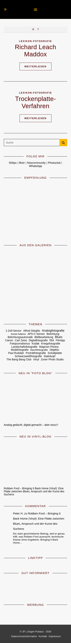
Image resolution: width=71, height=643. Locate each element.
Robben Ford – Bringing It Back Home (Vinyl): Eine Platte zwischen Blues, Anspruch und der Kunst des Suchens (34, 491)
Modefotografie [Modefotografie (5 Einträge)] (20, 349)
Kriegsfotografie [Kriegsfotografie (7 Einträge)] (50, 343)
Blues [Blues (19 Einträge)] (58, 337)
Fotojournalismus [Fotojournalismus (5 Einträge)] (20, 343)
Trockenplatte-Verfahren (35, 102)
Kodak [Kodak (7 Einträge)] (35, 343)
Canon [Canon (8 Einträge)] (9, 340)
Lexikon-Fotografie (35, 41)
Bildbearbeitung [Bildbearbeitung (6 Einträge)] (43, 337)
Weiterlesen (35, 66)
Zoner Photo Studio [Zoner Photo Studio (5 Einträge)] (52, 359)
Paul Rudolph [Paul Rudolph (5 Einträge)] (16, 353)
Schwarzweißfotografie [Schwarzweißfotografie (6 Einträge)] (28, 356)
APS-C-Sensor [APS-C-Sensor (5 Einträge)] (36, 334)
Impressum (55, 636)
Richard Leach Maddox (35, 50)
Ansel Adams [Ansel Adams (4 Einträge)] (18, 334)
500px (13, 162)
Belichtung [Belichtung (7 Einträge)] (53, 333)
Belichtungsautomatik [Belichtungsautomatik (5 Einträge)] (20, 337)
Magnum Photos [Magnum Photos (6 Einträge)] (49, 346)
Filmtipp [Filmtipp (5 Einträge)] (60, 340)
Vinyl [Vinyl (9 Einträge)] (36, 359)
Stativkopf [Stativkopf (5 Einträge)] (49, 356)
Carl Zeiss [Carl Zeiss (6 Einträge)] (21, 340)
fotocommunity (36, 162)
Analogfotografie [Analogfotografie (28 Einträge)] (53, 330)
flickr (22, 162)
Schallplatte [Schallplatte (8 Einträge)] (55, 352)
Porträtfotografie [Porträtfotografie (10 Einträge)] (36, 352)
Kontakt (43, 636)
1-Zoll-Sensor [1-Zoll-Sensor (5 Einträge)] (14, 330)
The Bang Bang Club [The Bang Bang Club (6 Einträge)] (18, 359)
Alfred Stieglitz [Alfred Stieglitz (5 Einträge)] (31, 330)
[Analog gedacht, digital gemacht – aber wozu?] (35, 399)
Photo (54, 162)
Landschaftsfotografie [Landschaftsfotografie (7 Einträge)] (24, 346)
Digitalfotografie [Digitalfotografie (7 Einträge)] (38, 340)
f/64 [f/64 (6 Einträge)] (51, 340)
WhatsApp (35, 166)
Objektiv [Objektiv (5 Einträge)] (54, 349)
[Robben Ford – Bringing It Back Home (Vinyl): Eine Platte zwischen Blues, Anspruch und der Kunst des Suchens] (35, 462)
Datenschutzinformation (24, 636)
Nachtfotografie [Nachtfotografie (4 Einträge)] (39, 349)
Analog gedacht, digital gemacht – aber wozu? (31, 424)
